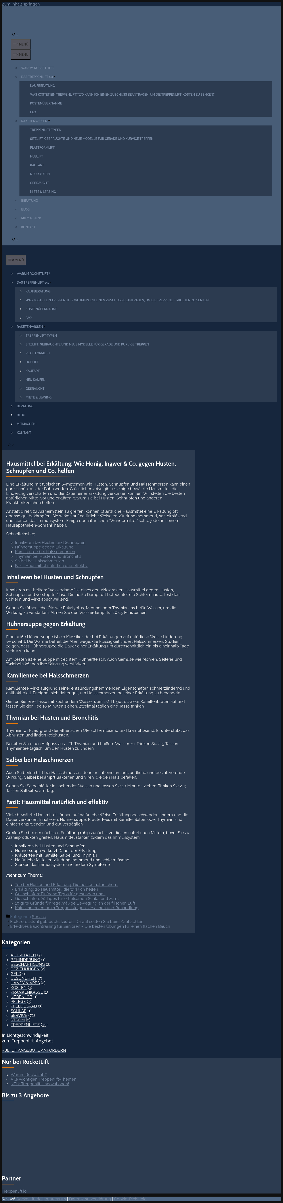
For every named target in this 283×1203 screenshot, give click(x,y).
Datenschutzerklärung (90, 1199)
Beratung (29, 200)
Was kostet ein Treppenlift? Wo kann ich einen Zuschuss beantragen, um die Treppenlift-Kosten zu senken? (122, 94)
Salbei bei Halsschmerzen (39, 561)
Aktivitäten (23, 955)
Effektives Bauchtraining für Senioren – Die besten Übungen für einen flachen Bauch (90, 926)
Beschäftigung (28, 964)
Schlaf (18, 1010)
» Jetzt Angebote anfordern (34, 1050)
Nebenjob (21, 996)
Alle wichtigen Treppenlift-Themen (43, 1079)
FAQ (33, 112)
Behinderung (25, 959)
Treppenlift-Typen (45, 130)
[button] (15, 35)
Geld (16, 973)
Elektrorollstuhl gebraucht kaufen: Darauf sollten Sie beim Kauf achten (76, 921)
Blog (25, 209)
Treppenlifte (25, 1024)
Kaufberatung (42, 85)
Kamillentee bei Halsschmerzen (45, 551)
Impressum (55, 1199)
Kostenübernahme (46, 103)
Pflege (18, 1001)
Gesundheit (23, 978)
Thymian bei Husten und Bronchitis (48, 556)
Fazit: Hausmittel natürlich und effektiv (51, 565)
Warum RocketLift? (37, 68)
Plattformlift (42, 147)
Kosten (19, 987)
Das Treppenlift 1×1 (39, 77)
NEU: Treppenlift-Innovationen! (40, 1084)
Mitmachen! (31, 218)
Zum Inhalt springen (21, 4)
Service (39, 916)
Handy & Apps (25, 983)
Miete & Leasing (43, 192)
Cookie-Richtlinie (130, 1199)
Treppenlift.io (14, 1191)
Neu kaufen (40, 174)
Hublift (36, 156)
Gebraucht (39, 183)
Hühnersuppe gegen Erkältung (44, 547)
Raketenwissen (36, 121)
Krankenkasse (27, 992)
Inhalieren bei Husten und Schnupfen (50, 542)
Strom (18, 1020)
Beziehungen (25, 969)
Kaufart (37, 165)
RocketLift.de (29, 1199)
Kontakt (28, 227)
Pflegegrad (24, 1006)
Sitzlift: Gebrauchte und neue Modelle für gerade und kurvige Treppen (91, 138)
